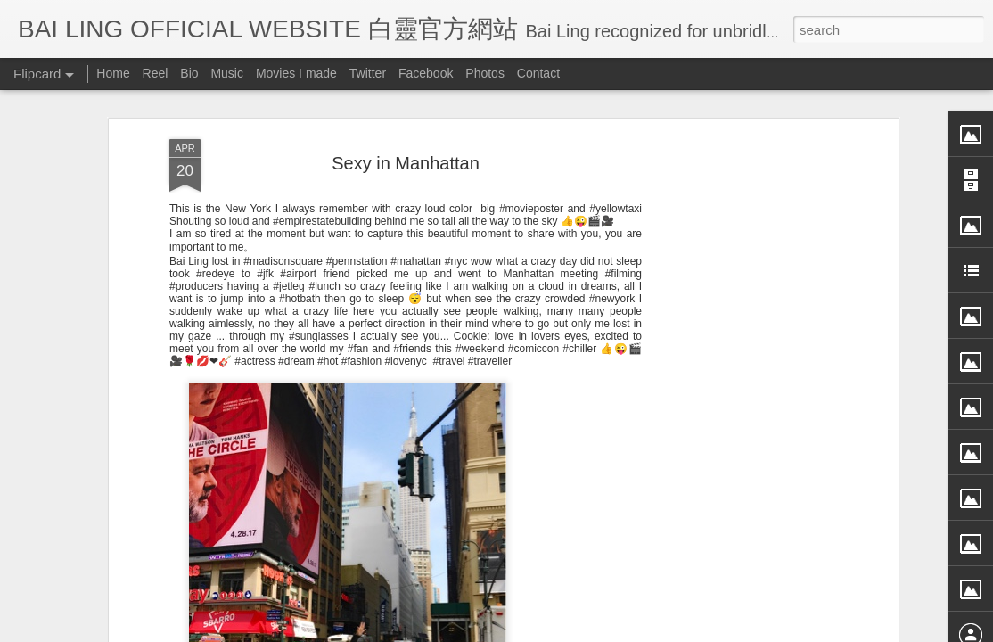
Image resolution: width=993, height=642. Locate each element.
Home (112, 73)
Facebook (425, 73)
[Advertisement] (740, 273)
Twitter (367, 73)
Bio (189, 73)
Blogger (606, 630)
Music (226, 73)
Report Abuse (659, 630)
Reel (155, 73)
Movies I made (296, 73)
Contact (538, 73)
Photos (485, 73)
